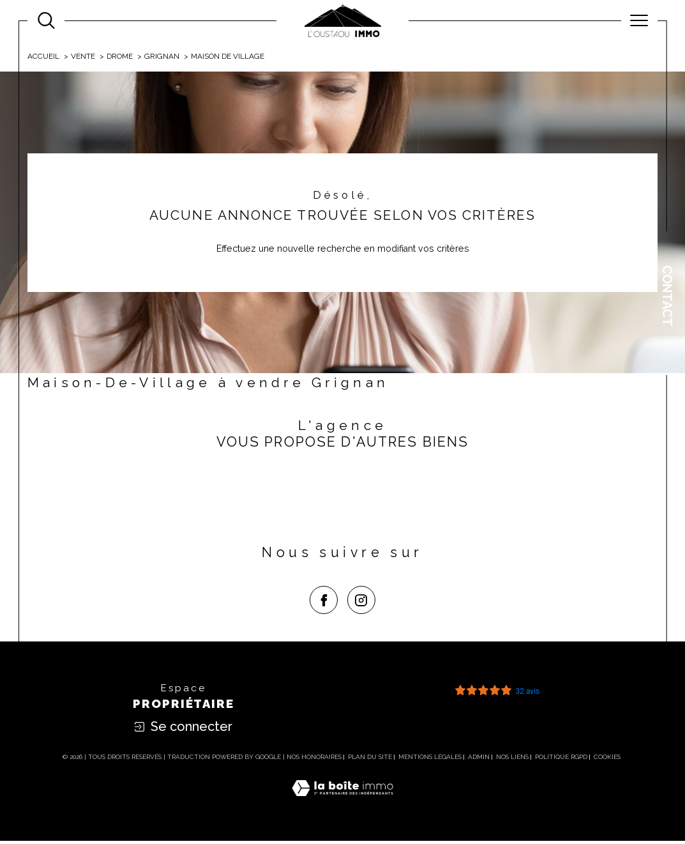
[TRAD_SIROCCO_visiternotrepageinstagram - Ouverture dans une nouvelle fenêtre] (361, 603)
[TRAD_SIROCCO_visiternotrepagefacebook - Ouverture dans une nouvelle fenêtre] (324, 603)
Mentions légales (430, 759)
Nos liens (512, 759)
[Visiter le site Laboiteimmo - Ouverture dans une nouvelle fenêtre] (342, 805)
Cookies (607, 759)
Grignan (163, 56)
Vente (83, 56)
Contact (667, 295)
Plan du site (370, 759)
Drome (120, 56)
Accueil (43, 56)
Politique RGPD (561, 759)
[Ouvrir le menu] (639, 20)
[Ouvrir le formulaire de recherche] (46, 21)
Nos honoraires (314, 759)
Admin (479, 759)
